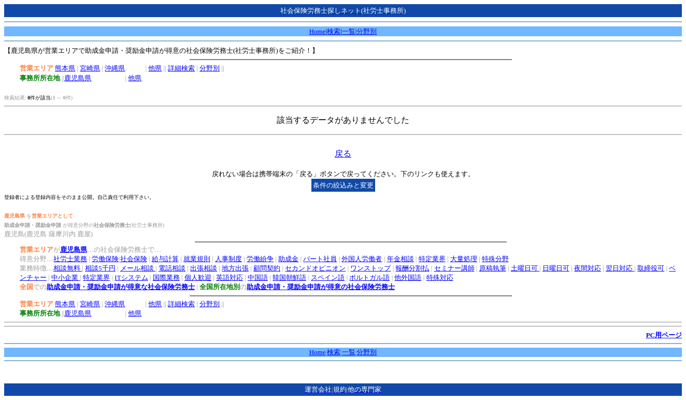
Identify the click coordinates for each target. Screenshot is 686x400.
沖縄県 (115, 68)
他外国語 (407, 277)
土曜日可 (525, 268)
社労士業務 (70, 259)
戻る (343, 153)
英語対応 (229, 277)
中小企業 (65, 277)
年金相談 (400, 259)
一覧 (348, 31)
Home (317, 31)
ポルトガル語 (369, 277)
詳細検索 (181, 68)
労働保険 (105, 259)
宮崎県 (90, 68)
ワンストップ (370, 268)
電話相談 (172, 268)
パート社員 (320, 259)
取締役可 (650, 268)
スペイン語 (328, 277)
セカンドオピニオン (315, 268)
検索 (333, 31)
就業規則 (196, 259)
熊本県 (65, 68)
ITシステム (131, 277)
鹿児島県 (77, 78)
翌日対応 (620, 268)
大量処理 (463, 259)
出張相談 (203, 268)
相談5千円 (100, 268)
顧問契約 (266, 268)
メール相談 (137, 268)
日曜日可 (555, 268)
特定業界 (432, 259)
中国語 (258, 277)
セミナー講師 (454, 268)
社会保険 (133, 259)
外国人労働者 (361, 259)
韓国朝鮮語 (289, 277)
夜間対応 (587, 268)
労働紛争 (260, 259)
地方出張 (235, 268)
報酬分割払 (412, 268)
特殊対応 (439, 277)
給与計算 (165, 259)
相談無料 (67, 268)
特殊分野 (495, 259)
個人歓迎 (197, 277)
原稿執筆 (492, 268)
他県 (155, 68)
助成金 (288, 259)
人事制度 (228, 259)
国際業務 (166, 277)
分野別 (366, 31)
